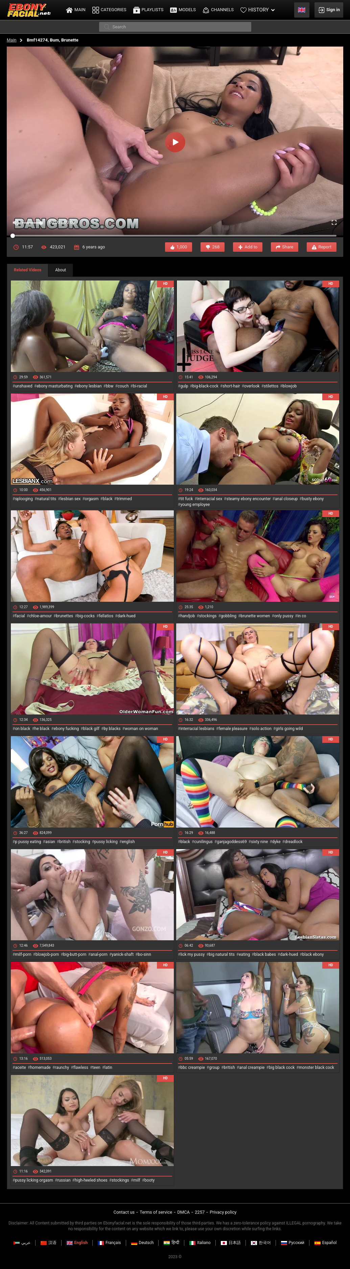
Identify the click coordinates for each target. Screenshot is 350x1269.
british (64, 841)
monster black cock (316, 1067)
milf (136, 1180)
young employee (195, 504)
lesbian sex (71, 498)
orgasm (92, 498)
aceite (20, 1067)
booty (149, 1180)
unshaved (23, 386)
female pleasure (232, 728)
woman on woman (141, 728)
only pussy (283, 616)
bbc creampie (192, 1067)
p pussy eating (28, 841)
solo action (262, 728)
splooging (24, 498)
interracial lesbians (197, 728)
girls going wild (289, 728)
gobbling (228, 616)
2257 (200, 1212)
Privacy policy (223, 1212)
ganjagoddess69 (232, 841)
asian (50, 841)
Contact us (124, 1212)
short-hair (231, 386)
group (214, 1067)
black (108, 498)
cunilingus (203, 841)
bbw (110, 386)
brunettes (64, 616)
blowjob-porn (47, 954)
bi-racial (140, 386)
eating (244, 954)
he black (42, 728)
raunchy (62, 1067)
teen (96, 1067)
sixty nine (259, 841)
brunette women (255, 616)
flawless (80, 1067)
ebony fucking (66, 728)
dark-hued (126, 616)
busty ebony (313, 498)
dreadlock (294, 841)
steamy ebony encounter (248, 498)
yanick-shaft (123, 954)
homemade (40, 1067)
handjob (187, 616)
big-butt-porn (75, 954)
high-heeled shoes (91, 1180)
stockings (208, 616)
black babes (265, 954)
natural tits (46, 498)
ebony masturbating (55, 386)
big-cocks (86, 616)
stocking (82, 841)
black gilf (91, 728)
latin (108, 1067)
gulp (184, 386)
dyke (276, 841)
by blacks (111, 728)
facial (20, 616)
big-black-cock (205, 386)
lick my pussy (192, 954)
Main (12, 40)
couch (123, 386)
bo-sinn (144, 954)
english (128, 841)
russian (63, 1180)
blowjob (290, 386)
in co (302, 616)
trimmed (124, 498)
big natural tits (222, 954)
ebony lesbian (89, 386)
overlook (252, 386)
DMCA (183, 1212)
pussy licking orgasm (34, 1180)
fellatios (106, 616)
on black (22, 728)
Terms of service (156, 1212)
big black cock (282, 1067)
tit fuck (186, 498)
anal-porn (99, 954)
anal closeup (286, 498)
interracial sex (209, 498)
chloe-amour (40, 616)
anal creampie (251, 1067)
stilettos (271, 386)
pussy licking (106, 841)
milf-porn (23, 954)
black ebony (313, 954)
